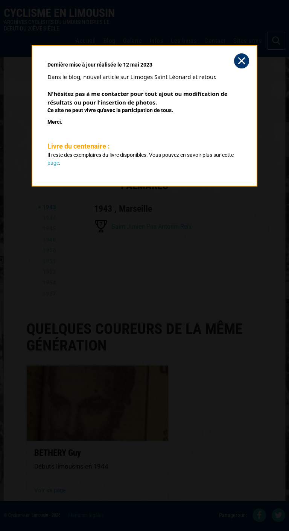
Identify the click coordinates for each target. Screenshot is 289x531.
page (53, 163)
